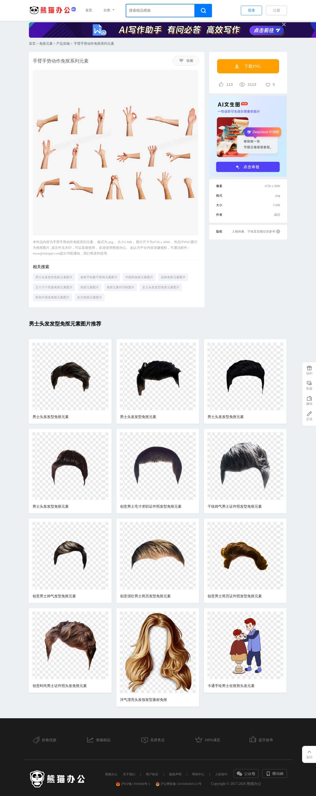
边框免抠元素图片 (173, 277)
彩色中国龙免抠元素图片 (52, 297)
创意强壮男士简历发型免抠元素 (145, 596)
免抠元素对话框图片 (121, 287)
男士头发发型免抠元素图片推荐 (65, 324)
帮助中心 (198, 774)
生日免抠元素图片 (89, 297)
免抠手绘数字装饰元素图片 (98, 277)
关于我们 (129, 774)
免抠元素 (46, 43)
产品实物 (63, 43)
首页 (88, 10)
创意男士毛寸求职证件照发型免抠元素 (150, 506)
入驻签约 (221, 774)
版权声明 (175, 774)
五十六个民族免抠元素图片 (54, 287)
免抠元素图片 (89, 287)
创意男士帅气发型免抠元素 (54, 596)
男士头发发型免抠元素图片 (54, 277)
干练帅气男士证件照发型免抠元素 (235, 506)
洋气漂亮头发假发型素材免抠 (143, 700)
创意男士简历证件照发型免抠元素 (235, 596)
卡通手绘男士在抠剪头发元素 (231, 686)
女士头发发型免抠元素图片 (160, 287)
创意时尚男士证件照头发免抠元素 (60, 686)
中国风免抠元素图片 (139, 277)
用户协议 (152, 774)
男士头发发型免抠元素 (51, 417)
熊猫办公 (111, 774)
